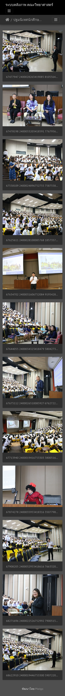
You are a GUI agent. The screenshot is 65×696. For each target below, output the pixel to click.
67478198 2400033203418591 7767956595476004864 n (32, 131)
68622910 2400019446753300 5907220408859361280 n (32, 675)
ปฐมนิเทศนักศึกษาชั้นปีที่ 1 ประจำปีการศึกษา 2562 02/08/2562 (27, 19)
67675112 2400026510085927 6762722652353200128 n (32, 403)
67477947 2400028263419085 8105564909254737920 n (32, 77)
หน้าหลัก (7, 19)
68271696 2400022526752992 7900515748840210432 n (32, 620)
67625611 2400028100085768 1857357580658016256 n (32, 240)
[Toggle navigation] (9, 10)
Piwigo (39, 688)
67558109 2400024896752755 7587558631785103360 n (32, 185)
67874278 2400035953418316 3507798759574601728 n (32, 512)
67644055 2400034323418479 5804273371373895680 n (32, 349)
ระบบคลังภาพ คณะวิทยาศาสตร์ (29, 5)
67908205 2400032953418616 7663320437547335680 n (32, 566)
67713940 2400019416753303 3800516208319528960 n (32, 457)
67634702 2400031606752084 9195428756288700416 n (32, 294)
